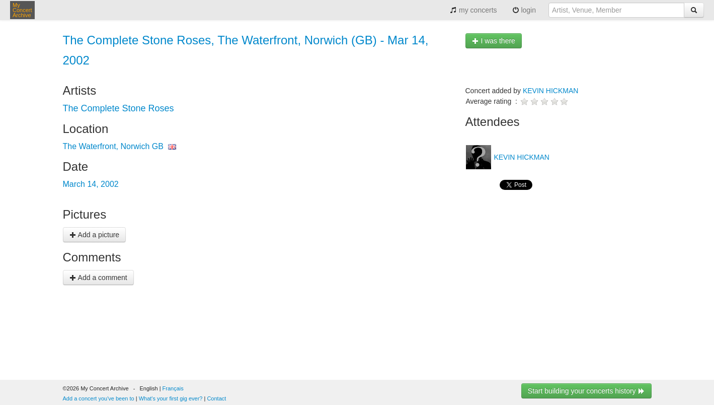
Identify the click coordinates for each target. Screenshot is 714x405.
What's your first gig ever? (171, 398)
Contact (216, 398)
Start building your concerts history (586, 391)
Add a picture (94, 235)
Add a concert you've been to (98, 398)
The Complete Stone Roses (118, 108)
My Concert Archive (22, 10)
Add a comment (98, 278)
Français (173, 388)
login (524, 10)
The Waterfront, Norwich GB (113, 146)
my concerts (473, 10)
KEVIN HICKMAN (550, 91)
